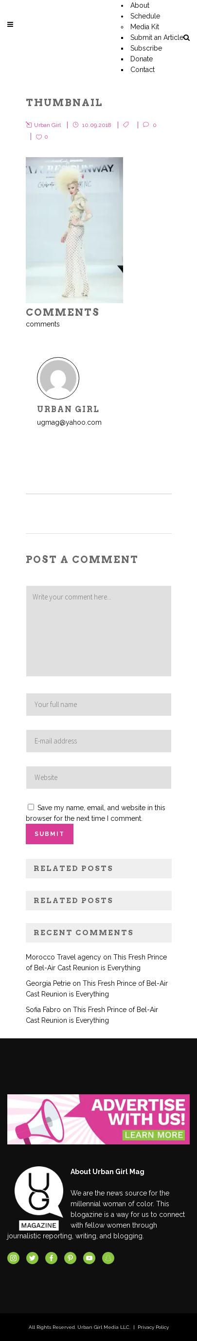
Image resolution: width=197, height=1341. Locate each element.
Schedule (145, 16)
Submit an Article (156, 37)
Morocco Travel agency (63, 957)
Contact (142, 69)
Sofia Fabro (43, 1010)
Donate (141, 59)
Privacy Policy (153, 1327)
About (139, 5)
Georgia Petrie (48, 983)
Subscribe (146, 48)
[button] (74, 230)
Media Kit (144, 27)
